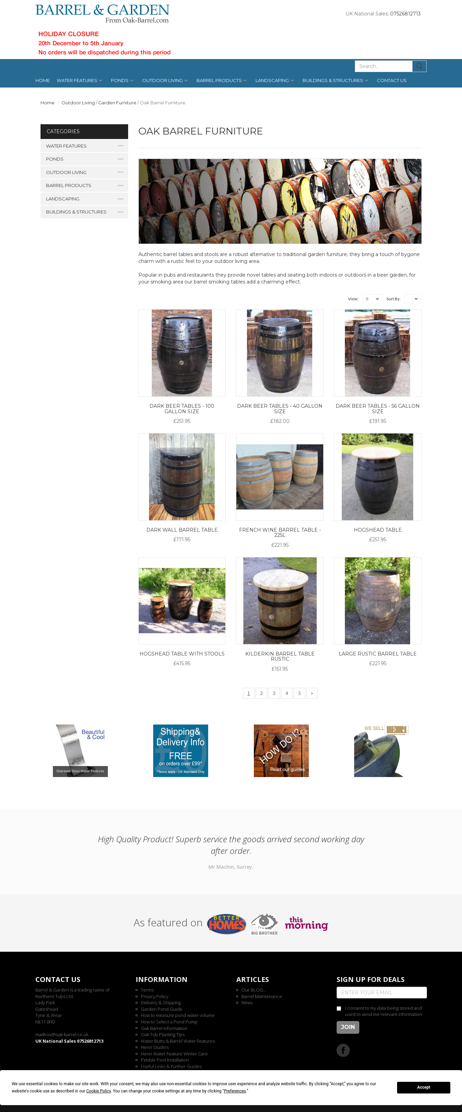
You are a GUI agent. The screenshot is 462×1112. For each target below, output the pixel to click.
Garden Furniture (117, 102)
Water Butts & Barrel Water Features (178, 1041)
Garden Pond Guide (161, 1009)
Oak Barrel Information (164, 1028)
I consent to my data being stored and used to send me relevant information (383, 1011)
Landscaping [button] (272, 80)
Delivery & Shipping (161, 1002)
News (246, 1002)
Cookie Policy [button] (98, 1091)
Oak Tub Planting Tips (162, 1034)
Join (348, 1027)
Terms (147, 990)
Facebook (343, 1050)
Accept (423, 1087)
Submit (420, 66)
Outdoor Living (78, 102)
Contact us (392, 80)
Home (42, 80)
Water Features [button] (77, 80)
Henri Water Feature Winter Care (174, 1054)
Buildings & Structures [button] (333, 80)
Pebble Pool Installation (165, 1060)
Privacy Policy (154, 996)
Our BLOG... (253, 990)
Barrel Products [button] (219, 80)
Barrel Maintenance (261, 996)
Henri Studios (155, 1047)
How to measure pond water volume (178, 1015)
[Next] (312, 693)
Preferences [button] (235, 1091)
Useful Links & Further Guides (171, 1066)
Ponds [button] (119, 80)
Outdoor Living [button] (162, 80)
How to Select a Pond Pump (169, 1022)
